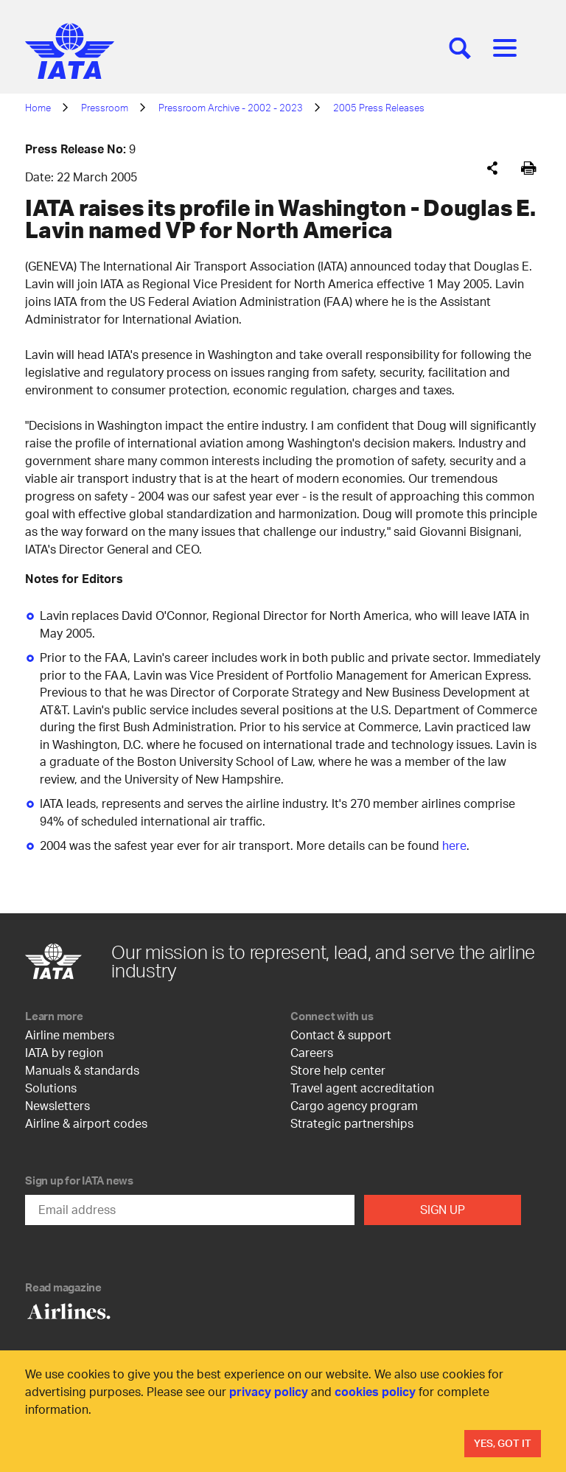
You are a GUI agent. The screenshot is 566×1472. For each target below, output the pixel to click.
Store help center (337, 1070)
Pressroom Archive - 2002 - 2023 (230, 108)
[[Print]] (529, 168)
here (454, 845)
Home (38, 108)
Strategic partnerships (351, 1123)
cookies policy (375, 1391)
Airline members (69, 1034)
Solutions (51, 1087)
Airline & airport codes (86, 1123)
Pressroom (104, 108)
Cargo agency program (354, 1105)
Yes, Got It (502, 1443)
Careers (311, 1052)
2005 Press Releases (378, 108)
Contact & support (340, 1034)
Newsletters (57, 1105)
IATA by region (64, 1052)
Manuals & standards (82, 1070)
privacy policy (268, 1391)
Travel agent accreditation (362, 1087)
